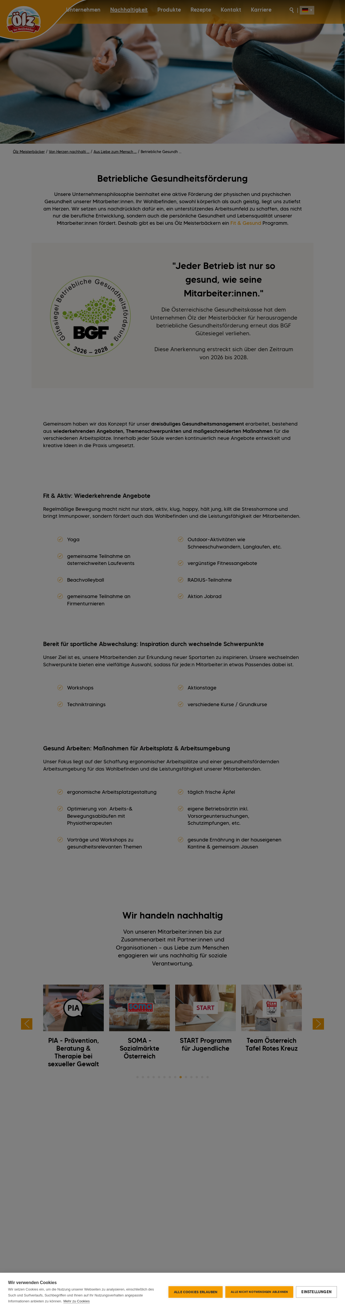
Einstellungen (316, 1292)
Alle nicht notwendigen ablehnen (259, 1292)
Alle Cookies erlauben (195, 1292)
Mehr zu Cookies (76, 1301)
